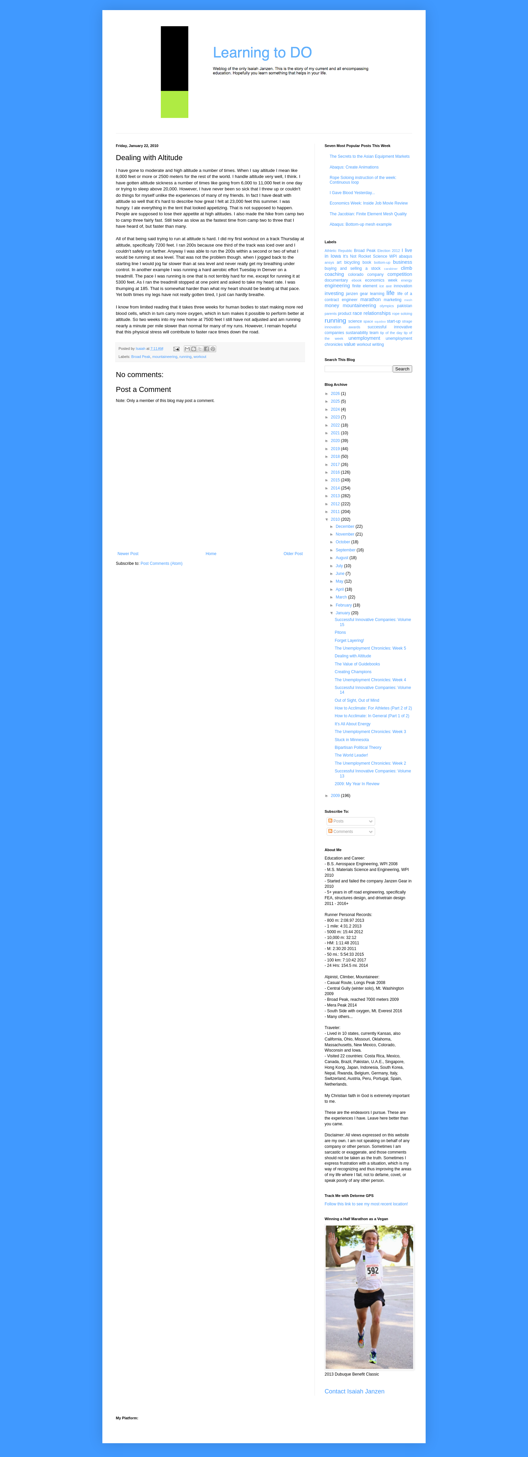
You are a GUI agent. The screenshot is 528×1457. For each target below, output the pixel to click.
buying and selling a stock (353, 268)
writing (378, 344)
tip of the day (391, 333)
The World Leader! (351, 755)
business (402, 262)
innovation (403, 286)
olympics (387, 306)
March (342, 597)
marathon (370, 299)
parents (331, 314)
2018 (336, 456)
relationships (377, 313)
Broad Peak (140, 357)
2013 (336, 496)
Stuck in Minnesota (352, 739)
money (332, 305)
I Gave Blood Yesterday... (352, 192)
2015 (336, 480)
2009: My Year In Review (357, 783)
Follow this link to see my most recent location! (366, 1204)
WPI (393, 256)
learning (377, 293)
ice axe (385, 286)
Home (211, 553)
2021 (336, 433)
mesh (408, 300)
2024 (336, 409)
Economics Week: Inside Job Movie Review (369, 203)
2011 (336, 511)
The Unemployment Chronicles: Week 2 (370, 763)
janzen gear (357, 293)
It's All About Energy (352, 724)
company (375, 274)
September (346, 550)
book (367, 262)
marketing (393, 299)
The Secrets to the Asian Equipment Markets (369, 156)
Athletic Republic (338, 251)
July (340, 565)
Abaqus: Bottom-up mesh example (361, 224)
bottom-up (382, 262)
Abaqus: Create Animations (354, 167)
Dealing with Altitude (353, 656)
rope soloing (402, 314)
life (390, 292)
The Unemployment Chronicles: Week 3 (370, 731)
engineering (337, 285)
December (346, 526)
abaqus (405, 256)
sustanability (357, 332)
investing (334, 293)
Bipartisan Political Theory (358, 747)
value (349, 344)
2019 (336, 448)
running (185, 357)
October (343, 542)
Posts (335, 821)
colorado (355, 274)
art (339, 262)
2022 (336, 425)
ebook (356, 280)
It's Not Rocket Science (365, 256)
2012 (336, 504)
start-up (394, 321)
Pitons (340, 632)
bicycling (352, 262)
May (340, 581)
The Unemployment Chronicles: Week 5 (370, 648)
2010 (336, 519)
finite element (364, 286)
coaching (334, 274)
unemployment (364, 338)
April (340, 589)
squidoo (380, 321)
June (340, 573)
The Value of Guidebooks (357, 664)
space (368, 321)
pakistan (404, 305)
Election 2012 (388, 251)
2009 (336, 795)
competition (399, 274)
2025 (336, 401)
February (344, 605)
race (357, 313)
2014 (336, 488)
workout (200, 357)
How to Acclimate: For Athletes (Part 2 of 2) (373, 708)
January (343, 613)
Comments (340, 831)
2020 (336, 440)
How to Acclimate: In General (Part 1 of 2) (372, 716)
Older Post (293, 553)
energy (406, 280)
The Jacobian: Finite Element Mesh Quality (368, 214)
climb (406, 268)
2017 (336, 464)
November (346, 534)
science (355, 321)
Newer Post (128, 553)
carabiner (391, 268)
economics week (381, 280)
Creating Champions (353, 671)
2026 (336, 393)
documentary (336, 280)
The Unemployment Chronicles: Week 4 (370, 680)
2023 (336, 417)
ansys (329, 262)
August (343, 557)
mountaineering (164, 357)
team (373, 332)
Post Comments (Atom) (161, 563)
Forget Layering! (349, 640)
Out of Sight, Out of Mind (357, 700)
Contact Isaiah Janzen (355, 1391)
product (344, 313)
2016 (336, 472)
